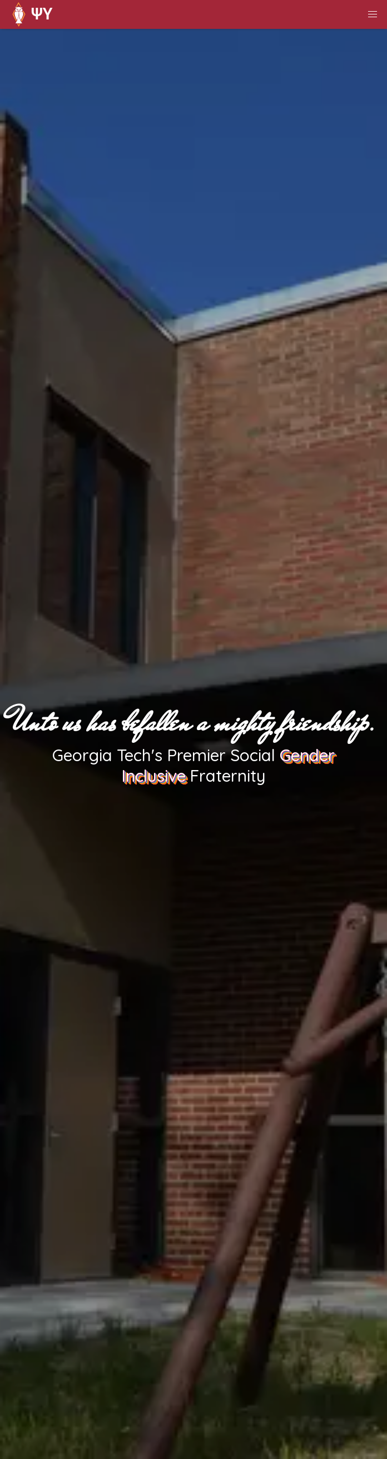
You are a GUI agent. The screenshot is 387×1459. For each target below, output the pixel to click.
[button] (372, 14)
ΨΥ (29, 14)
